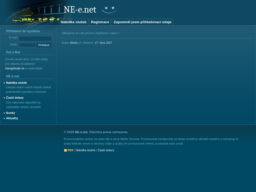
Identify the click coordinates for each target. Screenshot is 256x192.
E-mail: (13, 37)
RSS (70, 150)
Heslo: (14, 44)
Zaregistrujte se (14, 68)
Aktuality (12, 118)
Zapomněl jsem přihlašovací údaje (142, 22)
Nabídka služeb (73, 22)
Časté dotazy (15, 97)
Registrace (100, 22)
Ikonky (10, 112)
